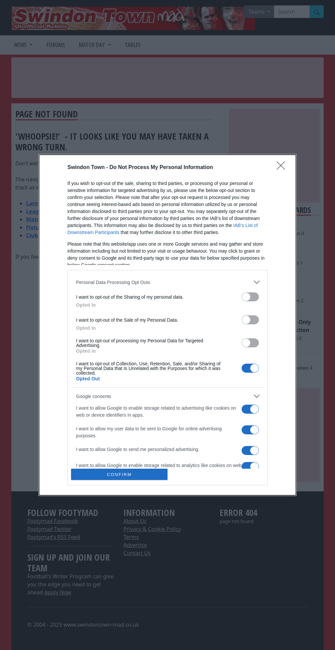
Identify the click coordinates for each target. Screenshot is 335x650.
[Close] (283, 167)
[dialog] (167, 325)
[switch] (250, 296)
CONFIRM (119, 474)
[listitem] (167, 282)
